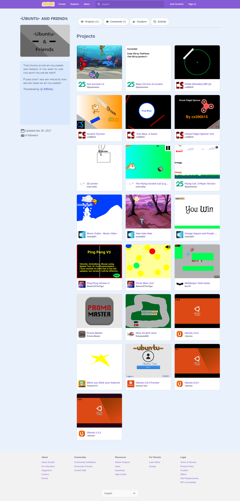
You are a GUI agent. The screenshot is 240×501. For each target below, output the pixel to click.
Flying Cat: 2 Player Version (200, 183)
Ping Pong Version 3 (98, 283)
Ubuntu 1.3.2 (94, 432)
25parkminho (93, 87)
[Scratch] (48, 4)
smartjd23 (91, 236)
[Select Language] (120, 493)
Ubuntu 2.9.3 (192, 333)
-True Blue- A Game (146, 134)
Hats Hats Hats (144, 233)
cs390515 (189, 87)
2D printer (92, 183)
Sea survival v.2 (95, 84)
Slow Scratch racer (146, 333)
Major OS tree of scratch (149, 84)
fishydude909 (142, 336)
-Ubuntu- (189, 336)
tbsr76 (188, 286)
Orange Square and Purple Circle (201, 233)
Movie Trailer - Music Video (102, 233)
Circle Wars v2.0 (145, 283)
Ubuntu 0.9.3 (192, 382)
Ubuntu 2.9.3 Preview (147, 382)
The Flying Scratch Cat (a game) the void (152, 183)
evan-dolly (92, 187)
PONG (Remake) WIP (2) (198, 84)
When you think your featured (103, 382)
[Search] (99, 4)
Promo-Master (94, 333)
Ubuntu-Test (141, 386)
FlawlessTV (92, 386)
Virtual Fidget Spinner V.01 (199, 134)
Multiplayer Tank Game (197, 283)
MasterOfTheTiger (95, 286)
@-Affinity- (47, 89)
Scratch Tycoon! (96, 134)
